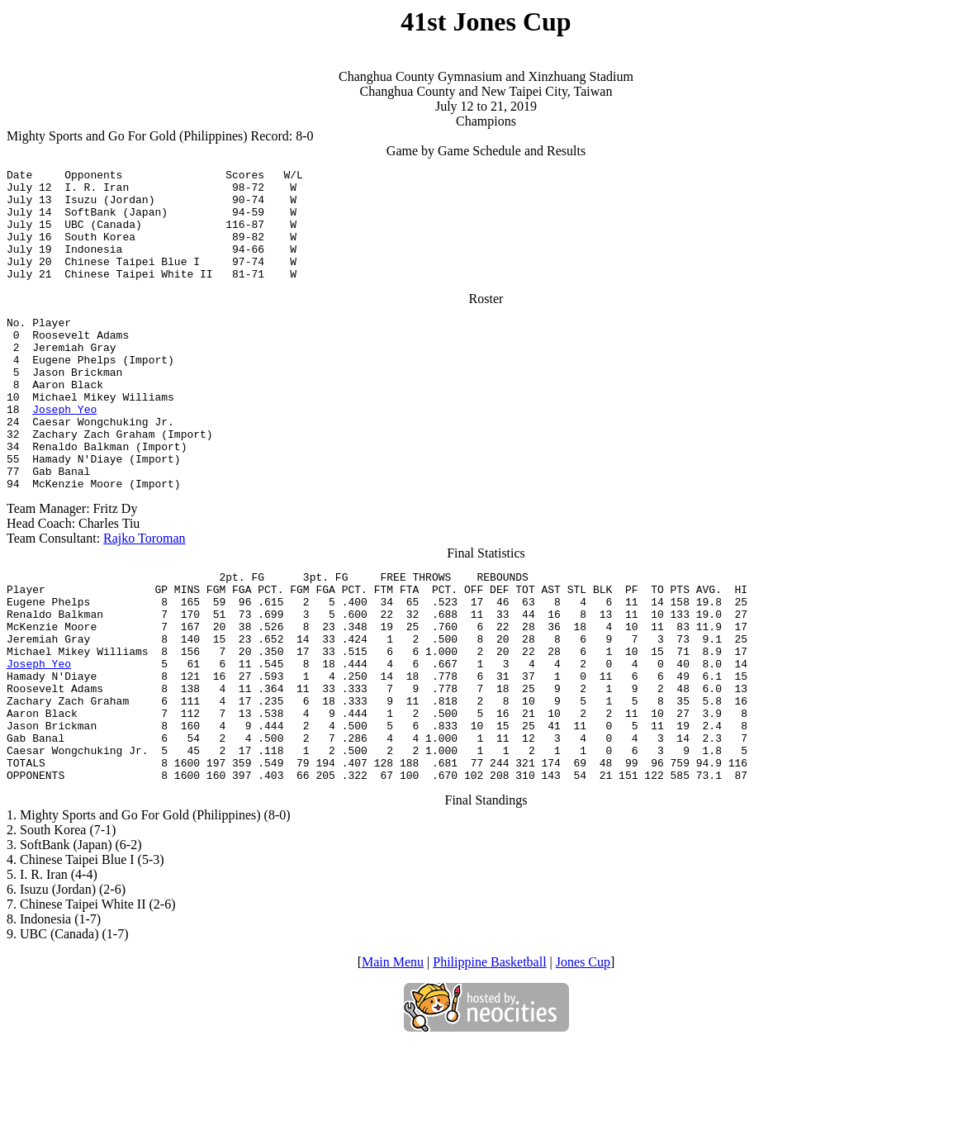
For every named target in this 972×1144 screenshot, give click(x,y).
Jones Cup (583, 1061)
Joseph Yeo (64, 451)
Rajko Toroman (144, 595)
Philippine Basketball (489, 1061)
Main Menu (393, 1061)
